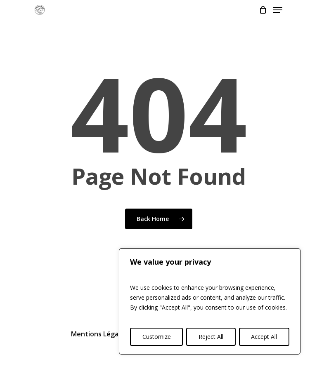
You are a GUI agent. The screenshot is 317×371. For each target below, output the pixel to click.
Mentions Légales (99, 333)
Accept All (264, 336)
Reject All (211, 336)
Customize (156, 336)
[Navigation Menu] (277, 10)
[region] (209, 301)
